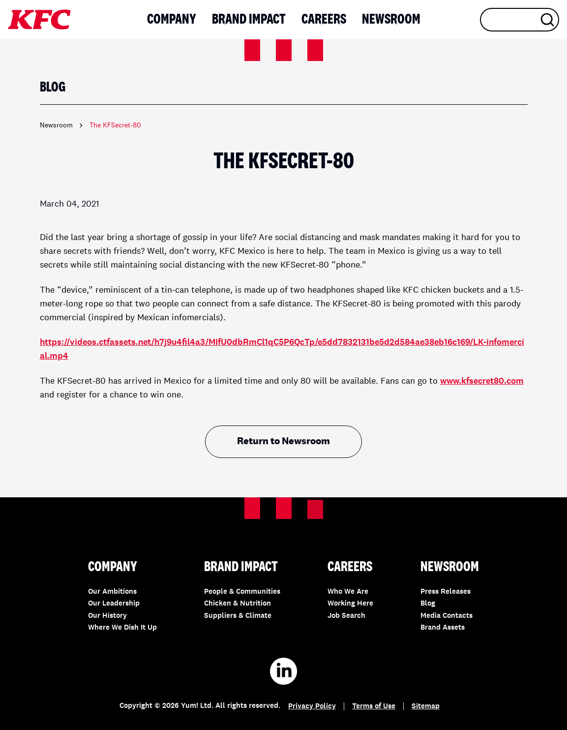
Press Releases (445, 592)
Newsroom (391, 19)
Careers (323, 19)
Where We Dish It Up (122, 628)
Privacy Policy (312, 706)
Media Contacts (446, 616)
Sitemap (426, 706)
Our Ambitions (112, 592)
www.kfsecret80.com (482, 381)
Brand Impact (249, 19)
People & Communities (242, 592)
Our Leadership (114, 604)
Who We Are (348, 592)
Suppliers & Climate (237, 616)
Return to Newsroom (283, 442)
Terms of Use (373, 706)
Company (171, 19)
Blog (427, 604)
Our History (107, 616)
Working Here (350, 604)
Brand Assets (442, 628)
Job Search (346, 616)
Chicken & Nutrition (237, 604)
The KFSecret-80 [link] (115, 125)
